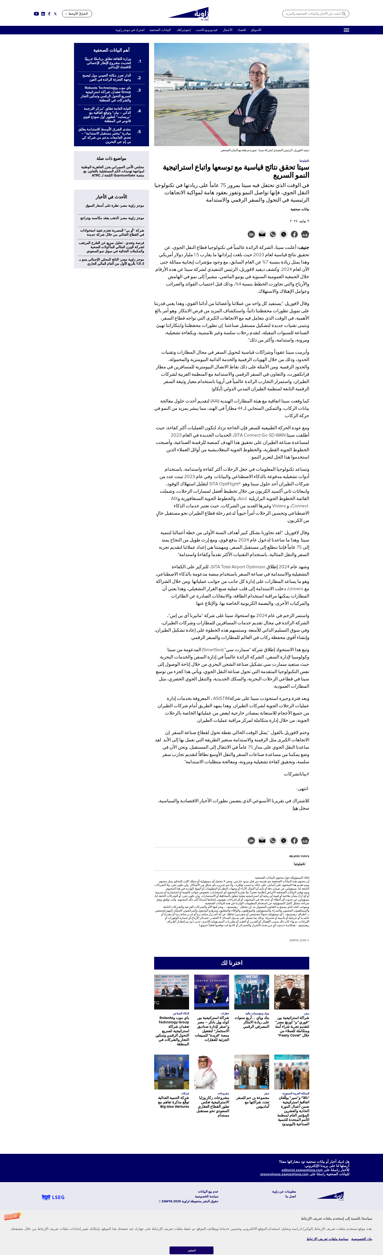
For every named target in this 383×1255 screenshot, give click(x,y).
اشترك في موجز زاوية (130, 30)
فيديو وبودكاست (207, 30)
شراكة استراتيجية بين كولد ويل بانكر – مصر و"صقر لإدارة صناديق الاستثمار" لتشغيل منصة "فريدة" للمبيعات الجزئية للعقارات (212, 1029)
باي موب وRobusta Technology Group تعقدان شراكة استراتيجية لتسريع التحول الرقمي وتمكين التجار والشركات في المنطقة (172, 1031)
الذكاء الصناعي (181, 1013)
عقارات (225, 1013)
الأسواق (256, 30)
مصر (306, 1013)
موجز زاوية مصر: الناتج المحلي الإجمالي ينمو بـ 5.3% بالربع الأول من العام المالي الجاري (111, 261)
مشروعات (223, 1093)
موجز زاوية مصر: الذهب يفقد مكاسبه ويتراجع (112, 218)
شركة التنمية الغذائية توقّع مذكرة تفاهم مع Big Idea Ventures (173, 1102)
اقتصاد (241, 30)
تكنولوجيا (299, 864)
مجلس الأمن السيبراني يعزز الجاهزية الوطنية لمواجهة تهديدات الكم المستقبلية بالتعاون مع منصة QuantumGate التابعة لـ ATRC (112, 171)
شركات (185, 1093)
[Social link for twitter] (55, 14)
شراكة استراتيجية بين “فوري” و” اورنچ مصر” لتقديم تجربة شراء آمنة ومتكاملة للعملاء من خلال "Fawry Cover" (292, 1027)
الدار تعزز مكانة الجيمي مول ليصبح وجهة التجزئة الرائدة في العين (106, 77)
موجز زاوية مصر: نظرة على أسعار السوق (114, 206)
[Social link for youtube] (36, 14)
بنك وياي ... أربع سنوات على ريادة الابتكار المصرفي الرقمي (251, 1022)
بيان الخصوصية (361, 1238)
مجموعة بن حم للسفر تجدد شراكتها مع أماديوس (252, 1102)
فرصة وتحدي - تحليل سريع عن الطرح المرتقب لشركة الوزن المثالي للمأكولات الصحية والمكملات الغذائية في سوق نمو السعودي (111, 247)
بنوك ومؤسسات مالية (257, 1013)
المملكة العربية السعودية (295, 1093)
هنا (295, 808)
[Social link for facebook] (49, 14)
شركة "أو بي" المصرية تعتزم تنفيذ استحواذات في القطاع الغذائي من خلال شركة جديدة (112, 232)
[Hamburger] (346, 30)
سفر (266, 1093)
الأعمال (228, 30)
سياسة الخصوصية (206, 1196)
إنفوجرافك (183, 30)
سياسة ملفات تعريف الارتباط (327, 1238)
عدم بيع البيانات (208, 1192)
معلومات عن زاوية (284, 1192)
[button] (191, 1232)
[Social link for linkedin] (43, 14)
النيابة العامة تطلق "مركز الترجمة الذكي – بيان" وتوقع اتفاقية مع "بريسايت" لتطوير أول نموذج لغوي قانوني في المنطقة (107, 115)
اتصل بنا (290, 1196)
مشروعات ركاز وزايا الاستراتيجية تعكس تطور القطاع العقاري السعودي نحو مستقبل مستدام (212, 1107)
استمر (191, 1250)
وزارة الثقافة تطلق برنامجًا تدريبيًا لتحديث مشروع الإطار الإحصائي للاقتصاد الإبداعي (108, 63)
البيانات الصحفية (160, 30)
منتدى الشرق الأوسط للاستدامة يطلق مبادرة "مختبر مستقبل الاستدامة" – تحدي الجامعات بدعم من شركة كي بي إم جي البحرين (104, 135)
